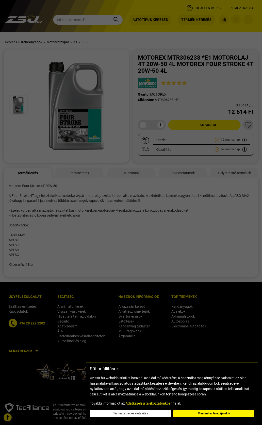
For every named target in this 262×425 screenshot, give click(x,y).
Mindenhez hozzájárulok (214, 413)
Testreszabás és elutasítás (130, 413)
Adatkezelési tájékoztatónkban (149, 403)
